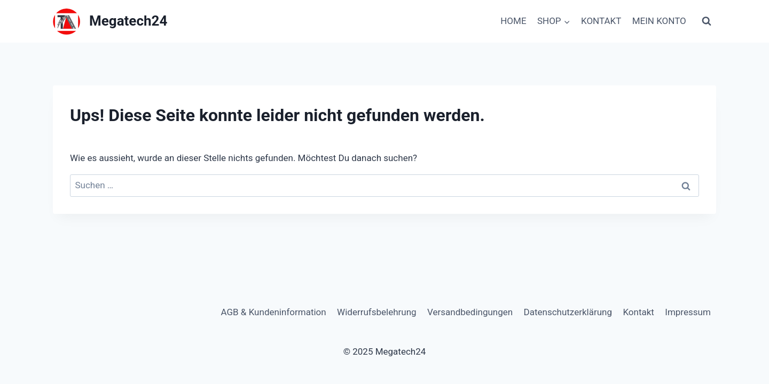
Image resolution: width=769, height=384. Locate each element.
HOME (513, 20)
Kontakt (638, 312)
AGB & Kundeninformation (273, 312)
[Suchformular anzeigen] (706, 21)
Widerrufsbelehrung (377, 312)
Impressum (688, 312)
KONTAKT (601, 20)
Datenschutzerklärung (568, 312)
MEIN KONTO (659, 20)
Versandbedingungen (470, 312)
